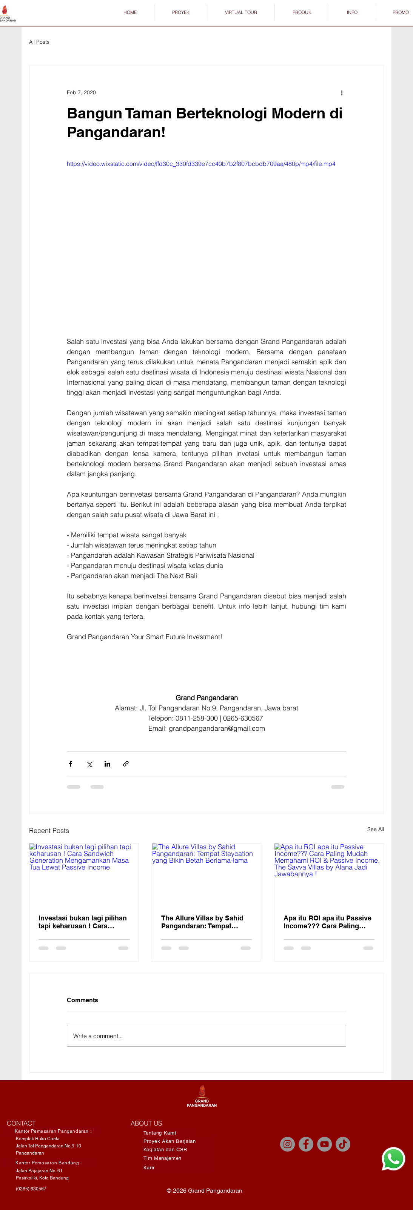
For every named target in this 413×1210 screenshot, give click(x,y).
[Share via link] (125, 763)
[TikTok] (343, 1144)
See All (375, 829)
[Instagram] (287, 1144)
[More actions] (341, 92)
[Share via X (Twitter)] (88, 763)
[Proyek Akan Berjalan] (178, 1141)
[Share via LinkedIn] (107, 763)
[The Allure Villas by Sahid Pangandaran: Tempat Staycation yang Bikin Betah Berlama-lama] (206, 874)
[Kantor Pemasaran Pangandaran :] (53, 1131)
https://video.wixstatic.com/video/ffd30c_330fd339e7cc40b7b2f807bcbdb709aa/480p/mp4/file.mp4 (201, 163)
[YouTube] (324, 1144)
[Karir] (178, 1167)
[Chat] (393, 1159)
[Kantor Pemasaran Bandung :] (49, 1163)
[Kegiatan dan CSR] (178, 1149)
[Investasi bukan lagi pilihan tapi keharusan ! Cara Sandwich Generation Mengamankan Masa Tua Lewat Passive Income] (84, 874)
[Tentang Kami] (169, 1133)
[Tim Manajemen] (178, 1158)
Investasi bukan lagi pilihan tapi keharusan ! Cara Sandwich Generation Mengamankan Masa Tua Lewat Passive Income (83, 922)
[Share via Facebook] (70, 763)
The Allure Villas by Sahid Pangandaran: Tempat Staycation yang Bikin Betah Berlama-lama (202, 922)
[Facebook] (306, 1144)
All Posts (39, 41)
